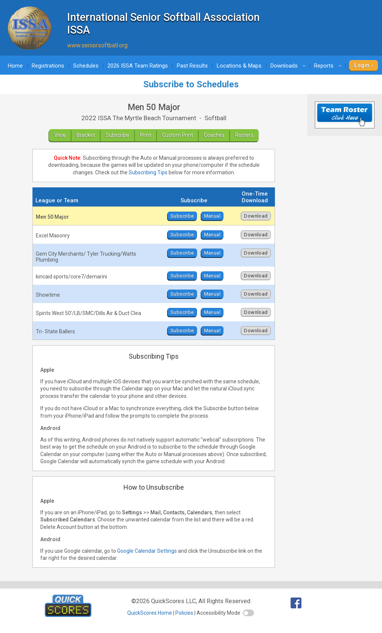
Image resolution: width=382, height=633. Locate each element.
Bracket (85, 135)
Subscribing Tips (148, 172)
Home (15, 65)
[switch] (248, 612)
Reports (329, 65)
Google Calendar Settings (147, 551)
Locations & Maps (239, 65)
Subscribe (117, 135)
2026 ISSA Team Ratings (137, 65)
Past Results (192, 65)
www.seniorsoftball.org (97, 45)
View (60, 135)
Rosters (244, 135)
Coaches (214, 135)
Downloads (289, 65)
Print (145, 135)
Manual (212, 216)
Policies (184, 613)
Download (255, 216)
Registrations (48, 65)
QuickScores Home (149, 613)
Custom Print (177, 135)
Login (361, 65)
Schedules (85, 65)
